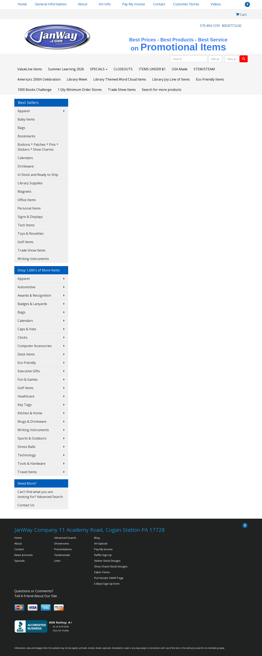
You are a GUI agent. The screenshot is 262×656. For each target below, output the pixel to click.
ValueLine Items (29, 69)
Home (22, 4)
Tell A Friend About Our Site (35, 596)
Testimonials (62, 555)
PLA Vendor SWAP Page (108, 578)
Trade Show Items (122, 89)
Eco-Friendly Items (210, 79)
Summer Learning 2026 (66, 69)
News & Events (23, 555)
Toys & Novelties (31, 233)
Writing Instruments (33, 258)
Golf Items (25, 242)
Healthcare (26, 396)
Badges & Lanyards (32, 304)
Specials (19, 561)
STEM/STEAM (204, 69)
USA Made (179, 69)
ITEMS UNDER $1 (152, 69)
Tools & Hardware (31, 463)
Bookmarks (26, 136)
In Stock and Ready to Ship (38, 174)
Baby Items (26, 119)
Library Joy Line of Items (171, 79)
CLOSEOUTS (123, 69)
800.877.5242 (232, 25)
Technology (27, 455)
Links (57, 561)
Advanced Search (65, 538)
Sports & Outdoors (32, 438)
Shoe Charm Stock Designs (111, 566)
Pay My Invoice (133, 4)
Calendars (25, 158)
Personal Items (29, 208)
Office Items (27, 200)
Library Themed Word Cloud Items (119, 79)
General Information (51, 4)
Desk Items (26, 354)
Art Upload (100, 543)
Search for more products (161, 89)
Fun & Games (28, 379)
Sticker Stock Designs (107, 561)
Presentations (63, 549)
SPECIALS (98, 69)
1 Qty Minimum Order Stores (80, 89)
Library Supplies (30, 183)
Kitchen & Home (30, 413)
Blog (96, 538)
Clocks (22, 337)
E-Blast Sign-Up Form (107, 583)
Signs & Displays (30, 216)
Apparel (24, 111)
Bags (21, 127)
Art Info (105, 4)
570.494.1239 (210, 25)
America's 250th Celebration (39, 79)
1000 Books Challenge (34, 89)
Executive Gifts (29, 371)
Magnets (24, 191)
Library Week (77, 79)
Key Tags (25, 404)
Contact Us (26, 505)
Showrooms (61, 543)
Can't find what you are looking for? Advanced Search (40, 494)
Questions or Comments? (33, 591)
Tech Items (26, 225)
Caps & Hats (27, 329)
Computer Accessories (35, 346)
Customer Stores (186, 4)
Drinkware (26, 166)
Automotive (26, 287)
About (18, 543)
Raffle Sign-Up (103, 555)
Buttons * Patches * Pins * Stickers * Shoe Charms (38, 147)
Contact (159, 4)
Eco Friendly (27, 362)
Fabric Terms (102, 572)
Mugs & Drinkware (32, 421)
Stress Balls (26, 446)
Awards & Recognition (34, 295)
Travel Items (27, 472)
